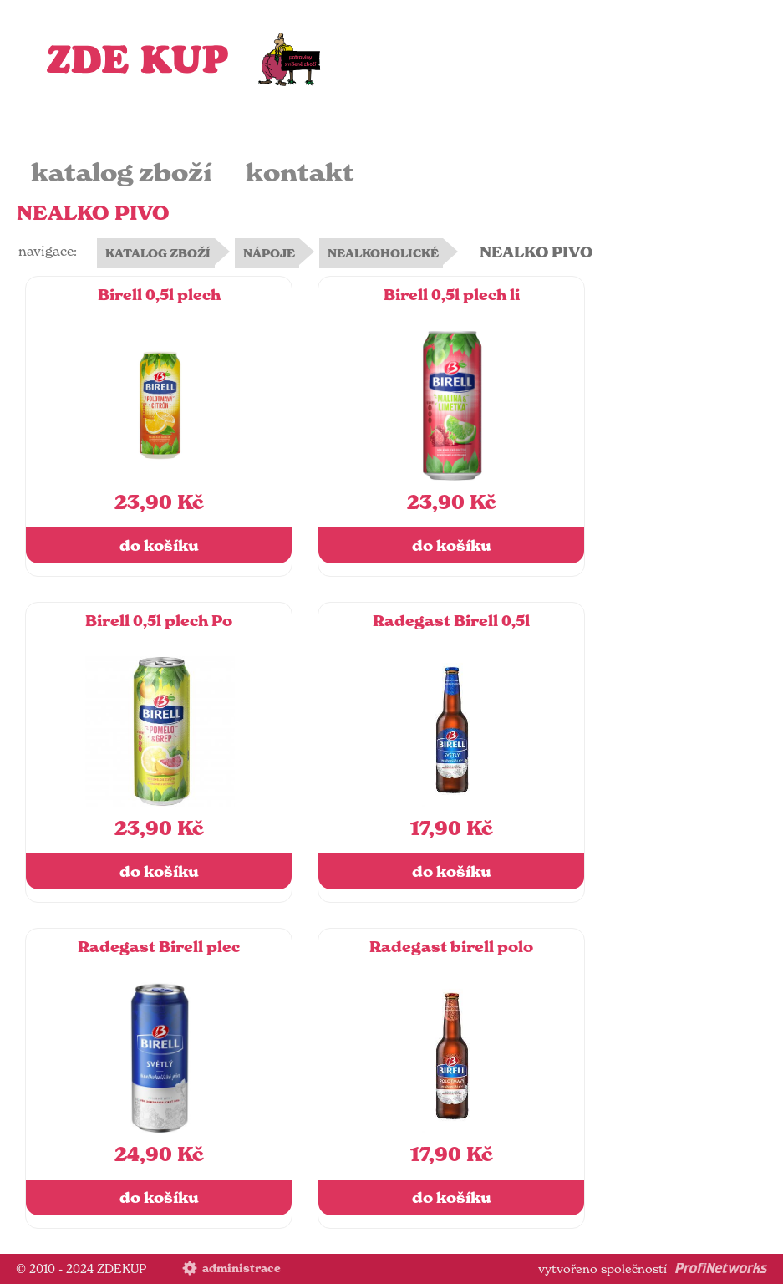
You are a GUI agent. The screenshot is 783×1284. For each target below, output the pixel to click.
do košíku (159, 545)
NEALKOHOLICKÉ (383, 253)
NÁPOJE (269, 253)
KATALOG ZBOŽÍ (158, 253)
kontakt (300, 172)
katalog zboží (121, 172)
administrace (241, 1268)
